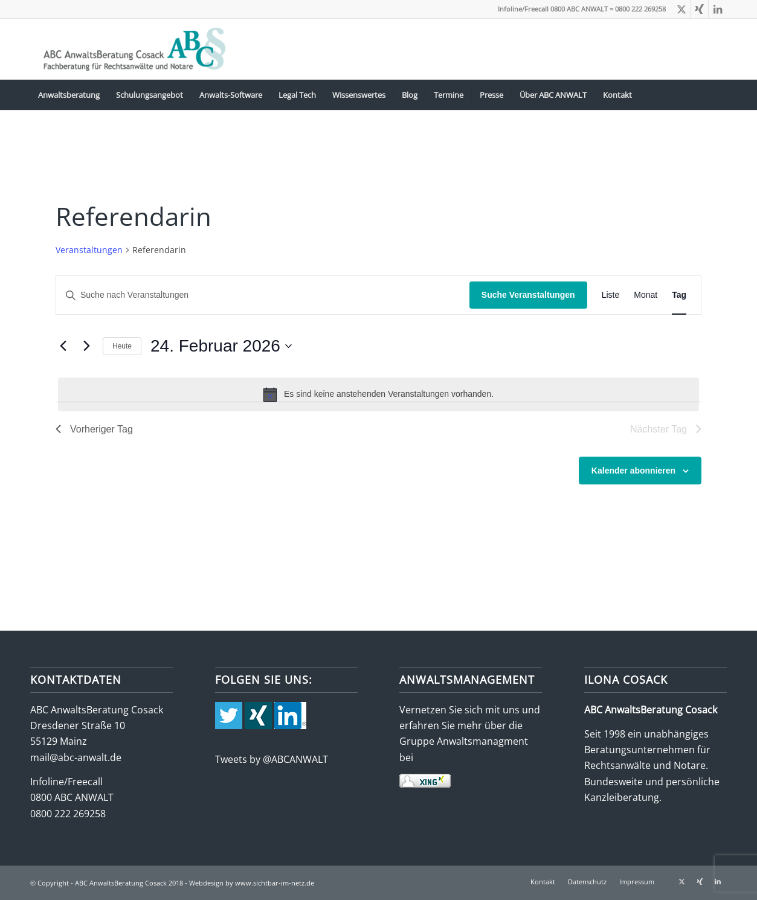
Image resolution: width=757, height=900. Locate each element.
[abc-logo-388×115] (132, 49)
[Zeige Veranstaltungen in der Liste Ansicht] (611, 295)
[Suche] (719, 95)
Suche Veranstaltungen (528, 295)
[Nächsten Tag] (86, 346)
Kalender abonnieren (633, 470)
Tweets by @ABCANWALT (271, 759)
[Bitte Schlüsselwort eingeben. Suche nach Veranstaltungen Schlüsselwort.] (262, 295)
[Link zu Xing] (699, 9)
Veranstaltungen (89, 250)
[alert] (378, 394)
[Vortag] (63, 346)
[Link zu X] (681, 9)
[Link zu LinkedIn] (718, 9)
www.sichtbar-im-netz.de (274, 882)
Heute (122, 346)
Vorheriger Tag (94, 429)
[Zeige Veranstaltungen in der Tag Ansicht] (679, 295)
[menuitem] (69, 95)
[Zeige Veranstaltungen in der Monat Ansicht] (645, 295)
